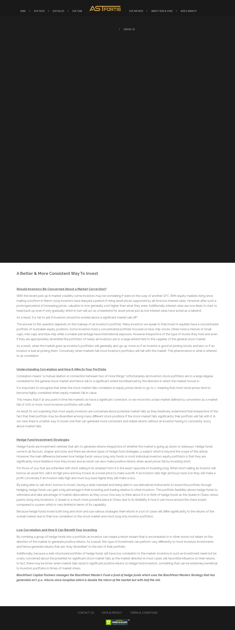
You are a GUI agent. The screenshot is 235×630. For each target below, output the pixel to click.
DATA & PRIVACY (112, 612)
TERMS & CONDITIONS (144, 612)
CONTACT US (85, 612)
